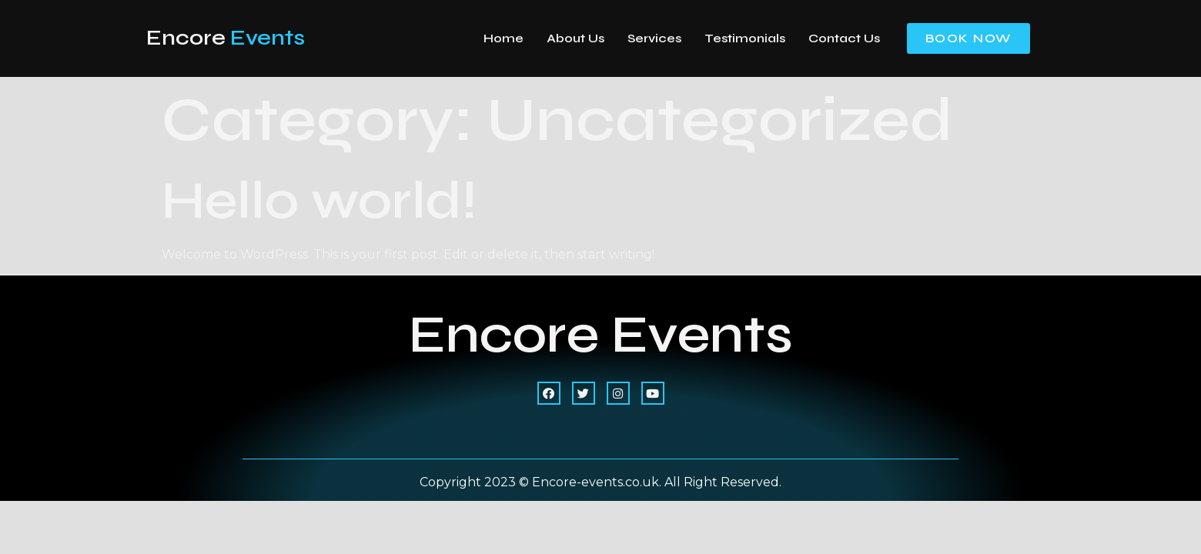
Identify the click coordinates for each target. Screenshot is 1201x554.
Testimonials (744, 38)
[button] (968, 38)
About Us (575, 38)
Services (654, 38)
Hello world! (319, 200)
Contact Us (844, 38)
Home (503, 38)
